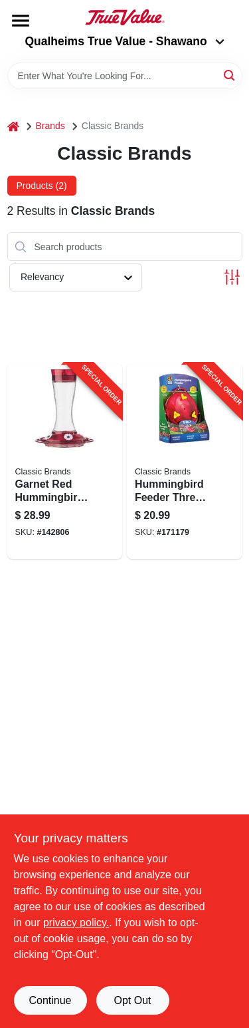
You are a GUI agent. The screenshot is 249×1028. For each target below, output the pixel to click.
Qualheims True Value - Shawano (124, 41)
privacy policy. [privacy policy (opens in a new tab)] (76, 922)
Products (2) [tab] (42, 185)
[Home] (13, 126)
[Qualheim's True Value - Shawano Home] (125, 17)
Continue (50, 1000)
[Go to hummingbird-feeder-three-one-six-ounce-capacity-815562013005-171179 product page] (184, 461)
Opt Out (132, 1000)
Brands (50, 125)
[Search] (230, 75)
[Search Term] (124, 76)
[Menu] (20, 20)
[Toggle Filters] (232, 277)
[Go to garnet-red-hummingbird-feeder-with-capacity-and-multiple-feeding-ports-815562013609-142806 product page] (65, 461)
